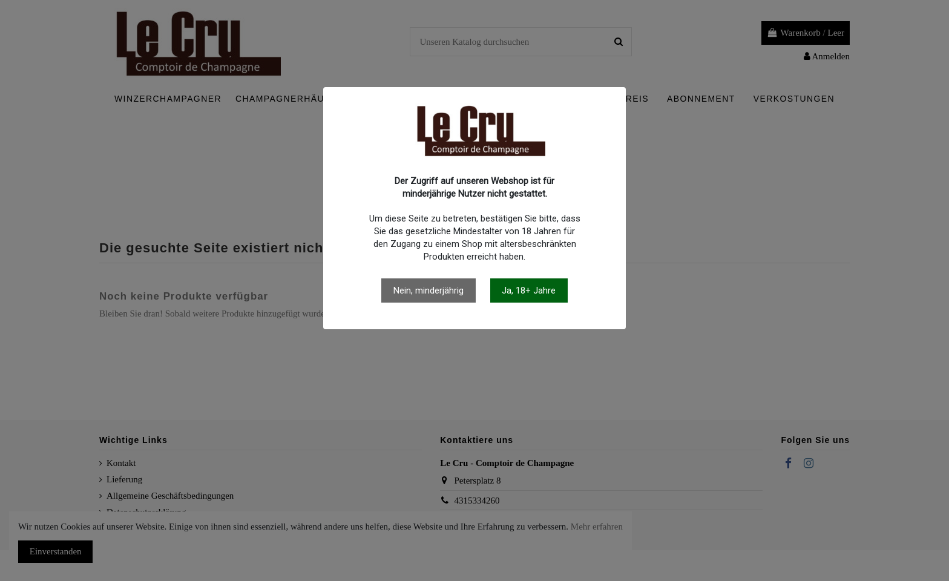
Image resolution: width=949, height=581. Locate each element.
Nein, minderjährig (428, 290)
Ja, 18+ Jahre (529, 290)
